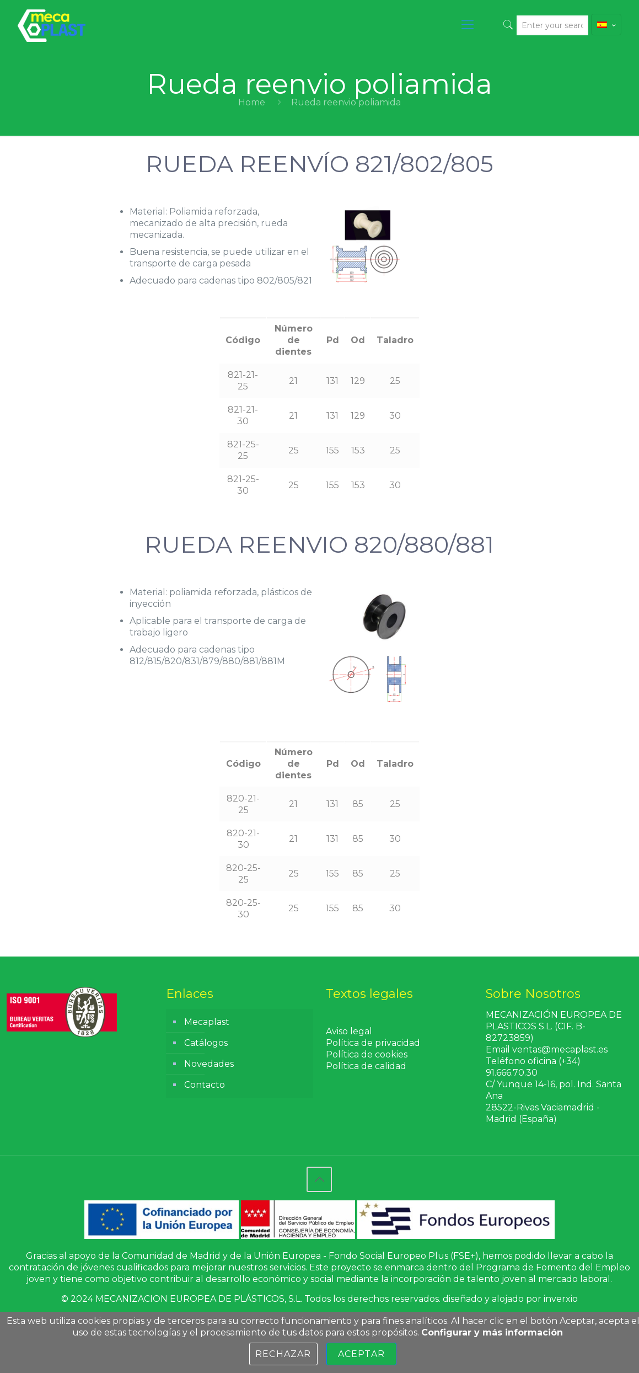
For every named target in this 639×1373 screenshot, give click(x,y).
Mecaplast (206, 1022)
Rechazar (283, 1354)
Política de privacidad (373, 1043)
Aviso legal (349, 1031)
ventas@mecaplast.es (560, 1049)
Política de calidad (366, 1066)
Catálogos (206, 1043)
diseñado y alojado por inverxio (510, 1299)
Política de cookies (366, 1054)
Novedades (209, 1064)
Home (251, 102)
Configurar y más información (492, 1332)
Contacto (204, 1085)
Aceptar (361, 1354)
